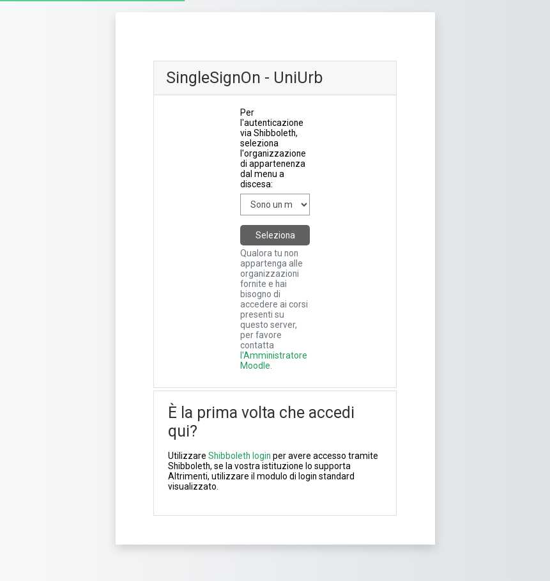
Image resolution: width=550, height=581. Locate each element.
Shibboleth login (239, 456)
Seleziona (275, 235)
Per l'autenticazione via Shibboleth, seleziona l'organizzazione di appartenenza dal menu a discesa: (273, 148)
